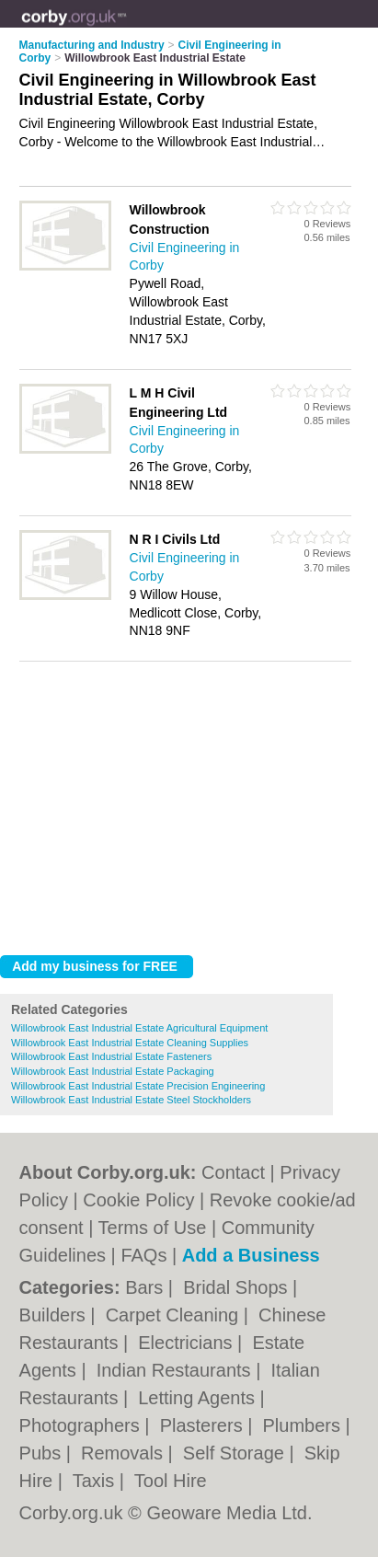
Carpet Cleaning (175, 1315)
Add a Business (251, 1255)
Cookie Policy (138, 1200)
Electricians (187, 1342)
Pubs (42, 1453)
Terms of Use (152, 1227)
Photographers (82, 1425)
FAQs (143, 1255)
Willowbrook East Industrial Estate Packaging (112, 1071)
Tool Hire (170, 1480)
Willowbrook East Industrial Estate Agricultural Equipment (139, 1027)
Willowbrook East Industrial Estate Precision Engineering (138, 1085)
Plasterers (204, 1425)
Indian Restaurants (176, 1370)
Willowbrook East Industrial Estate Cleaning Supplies (129, 1042)
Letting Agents (198, 1398)
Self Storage (236, 1453)
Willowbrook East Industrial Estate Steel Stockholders (131, 1099)
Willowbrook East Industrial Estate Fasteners (111, 1056)
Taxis (96, 1480)
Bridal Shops (237, 1287)
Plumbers (304, 1425)
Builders (55, 1315)
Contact (233, 1172)
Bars (146, 1287)
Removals (124, 1453)
